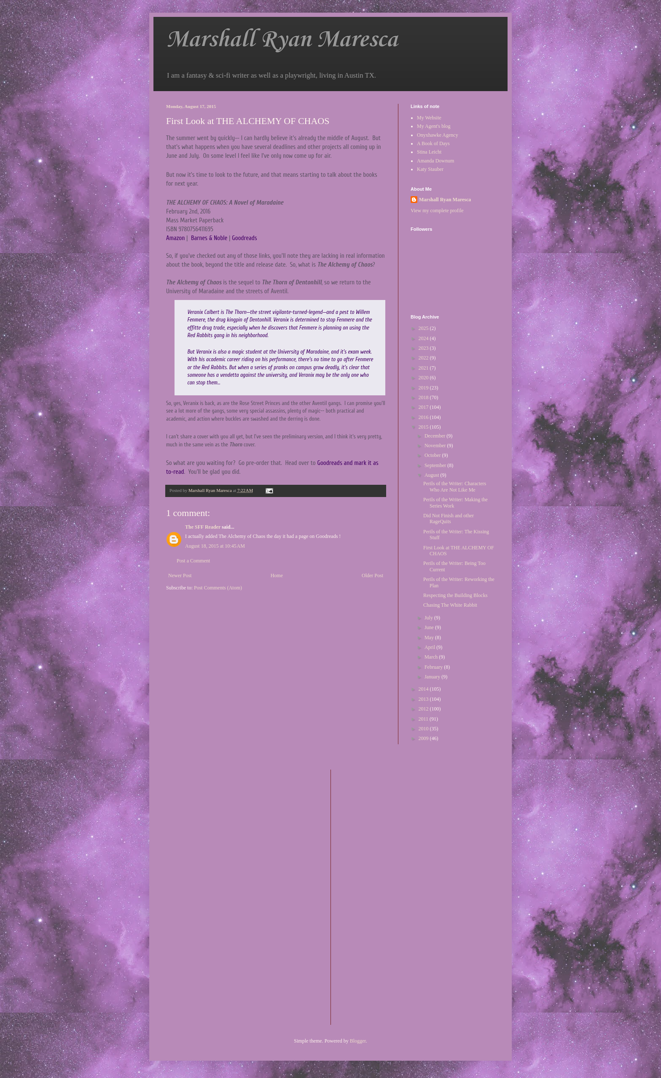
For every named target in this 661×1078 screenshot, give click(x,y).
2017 (424, 407)
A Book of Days (433, 143)
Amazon (175, 238)
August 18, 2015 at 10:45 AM (215, 546)
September (436, 465)
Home (277, 575)
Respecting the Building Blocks (455, 595)
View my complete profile (437, 210)
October (433, 455)
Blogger (358, 1041)
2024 (424, 338)
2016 (424, 417)
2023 (424, 348)
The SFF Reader (202, 527)
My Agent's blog (434, 126)
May (430, 637)
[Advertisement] (371, 896)
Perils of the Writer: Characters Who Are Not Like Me (454, 486)
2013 (424, 699)
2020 (424, 378)
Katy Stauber (430, 169)
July (429, 618)
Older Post (372, 575)
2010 (424, 729)
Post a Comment (193, 561)
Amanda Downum (435, 161)
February (434, 667)
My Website (429, 118)
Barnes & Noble (209, 238)
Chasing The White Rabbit (450, 605)
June (430, 627)
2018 (424, 397)
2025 (424, 328)
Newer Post (180, 575)
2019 (424, 388)
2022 (424, 358)
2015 (424, 427)
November (436, 445)
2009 (424, 738)
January (433, 677)
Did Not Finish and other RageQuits (448, 518)
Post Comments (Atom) (218, 588)
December (435, 436)
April (430, 647)
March (432, 657)
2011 (424, 719)
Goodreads (244, 238)
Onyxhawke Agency (437, 135)
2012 (424, 709)
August (433, 475)
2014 (424, 689)
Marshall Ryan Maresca (282, 40)
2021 (424, 368)
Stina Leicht (429, 152)
